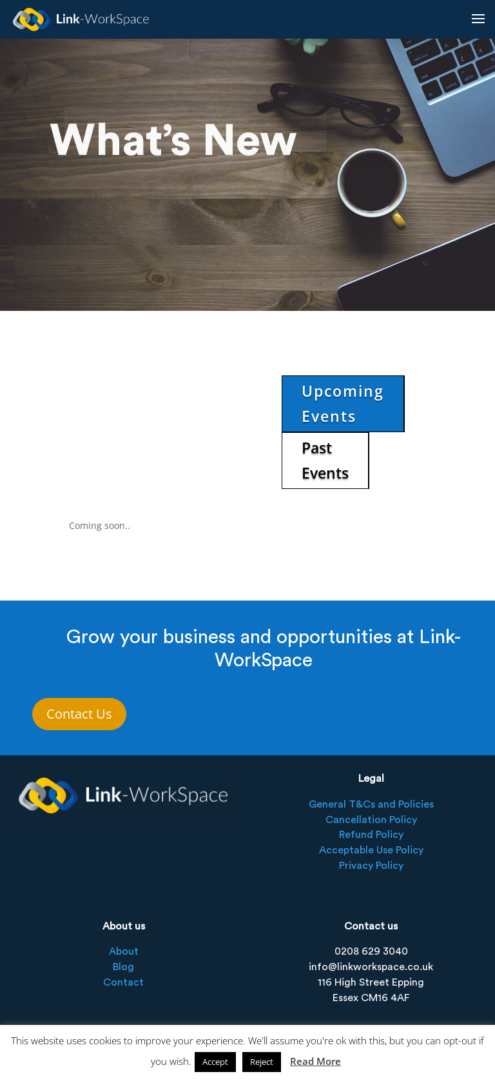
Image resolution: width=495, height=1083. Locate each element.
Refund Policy (371, 835)
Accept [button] (215, 1062)
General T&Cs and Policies (371, 804)
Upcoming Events (343, 403)
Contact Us (79, 713)
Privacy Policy (371, 865)
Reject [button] (261, 1062)
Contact (123, 982)
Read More (315, 1061)
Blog (123, 967)
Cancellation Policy (371, 820)
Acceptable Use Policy (371, 850)
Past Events (325, 460)
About (124, 951)
